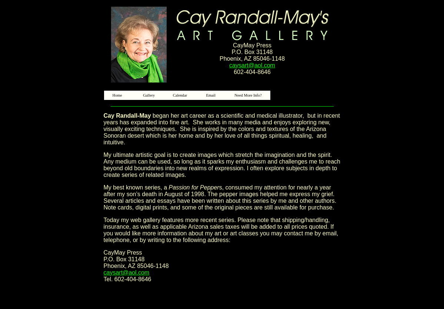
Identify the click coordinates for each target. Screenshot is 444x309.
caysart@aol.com (252, 65)
